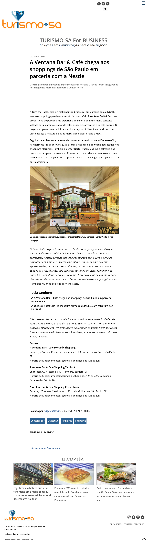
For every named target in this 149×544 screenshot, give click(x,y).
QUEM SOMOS (116, 524)
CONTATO (128, 524)
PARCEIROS (139, 524)
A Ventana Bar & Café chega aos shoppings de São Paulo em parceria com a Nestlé (69, 69)
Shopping (80, 420)
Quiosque (53, 420)
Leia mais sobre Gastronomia (45, 448)
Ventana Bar (37, 420)
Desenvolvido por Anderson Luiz (18, 539)
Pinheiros (67, 420)
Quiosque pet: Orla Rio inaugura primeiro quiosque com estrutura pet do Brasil (72, 307)
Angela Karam (51, 411)
